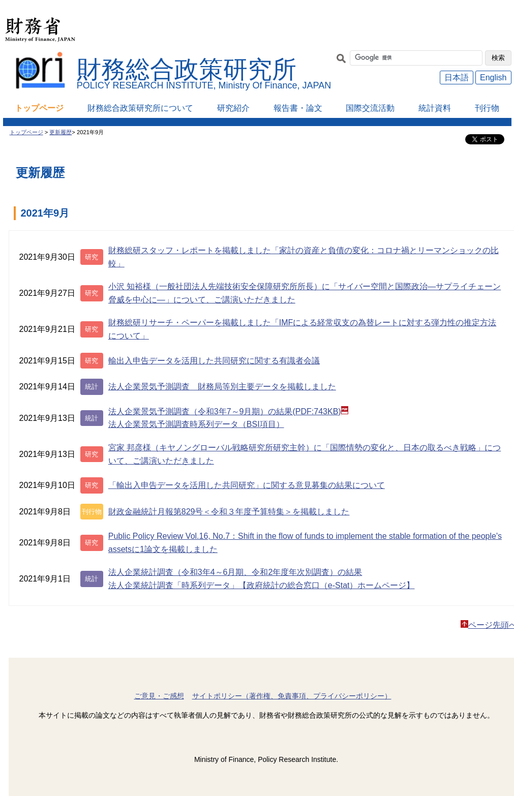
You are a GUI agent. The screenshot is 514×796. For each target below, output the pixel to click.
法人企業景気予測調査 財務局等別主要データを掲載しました (222, 386)
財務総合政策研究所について (140, 108)
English (493, 77)
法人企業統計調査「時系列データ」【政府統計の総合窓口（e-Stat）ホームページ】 (261, 585)
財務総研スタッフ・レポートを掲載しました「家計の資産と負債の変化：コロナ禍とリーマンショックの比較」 (303, 257)
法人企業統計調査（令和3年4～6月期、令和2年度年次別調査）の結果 (235, 572)
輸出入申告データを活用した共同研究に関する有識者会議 (214, 360)
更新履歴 (60, 132)
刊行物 (487, 108)
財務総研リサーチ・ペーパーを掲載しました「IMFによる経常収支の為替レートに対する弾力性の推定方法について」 (302, 329)
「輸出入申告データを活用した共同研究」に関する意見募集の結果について (246, 485)
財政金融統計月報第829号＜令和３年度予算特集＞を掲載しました (229, 511)
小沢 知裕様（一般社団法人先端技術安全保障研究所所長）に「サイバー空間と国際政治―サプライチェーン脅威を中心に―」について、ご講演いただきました (304, 293)
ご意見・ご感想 (159, 696)
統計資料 (434, 108)
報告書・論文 (298, 108)
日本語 (456, 77)
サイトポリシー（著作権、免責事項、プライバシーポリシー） (291, 696)
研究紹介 (233, 108)
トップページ (39, 108)
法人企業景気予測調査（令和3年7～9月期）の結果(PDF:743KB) (228, 411)
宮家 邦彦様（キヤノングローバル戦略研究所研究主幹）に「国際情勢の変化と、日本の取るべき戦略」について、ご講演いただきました (304, 454)
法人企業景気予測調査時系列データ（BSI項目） (196, 424)
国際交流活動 (370, 108)
